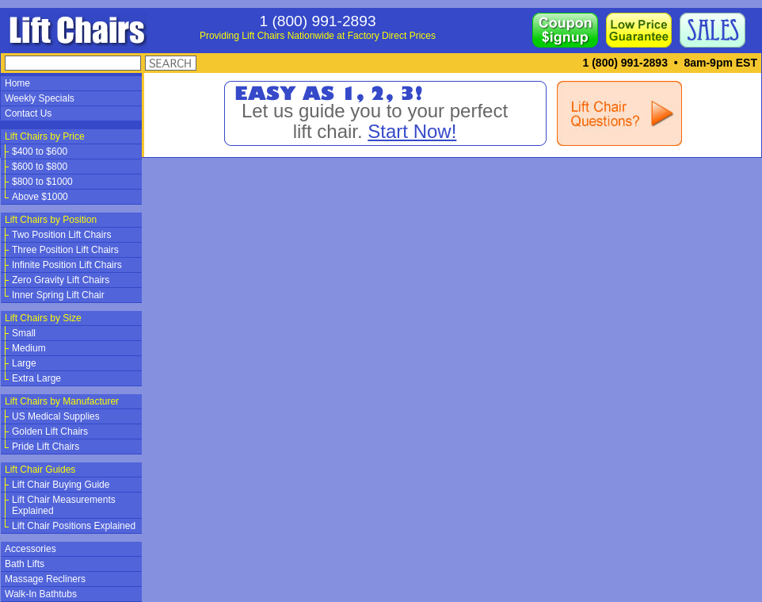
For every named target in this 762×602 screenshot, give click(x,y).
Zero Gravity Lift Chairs (60, 280)
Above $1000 (40, 196)
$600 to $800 (39, 166)
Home (17, 83)
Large (24, 363)
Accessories (30, 548)
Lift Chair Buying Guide (60, 484)
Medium (29, 348)
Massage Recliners (45, 579)
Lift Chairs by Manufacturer (62, 401)
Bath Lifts (24, 563)
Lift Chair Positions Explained (73, 525)
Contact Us (28, 113)
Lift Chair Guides (40, 469)
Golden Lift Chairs (50, 431)
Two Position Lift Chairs (61, 234)
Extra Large (36, 378)
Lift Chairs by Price (45, 136)
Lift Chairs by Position (51, 219)
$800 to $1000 (42, 181)
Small (24, 333)
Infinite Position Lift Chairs (67, 264)
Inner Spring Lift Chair (58, 295)
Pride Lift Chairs (45, 446)
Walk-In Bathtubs (41, 594)
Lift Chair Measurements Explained (64, 505)
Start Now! (412, 131)
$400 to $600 (39, 151)
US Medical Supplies (56, 416)
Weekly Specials (39, 98)
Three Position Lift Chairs (65, 249)
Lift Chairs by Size (43, 318)
